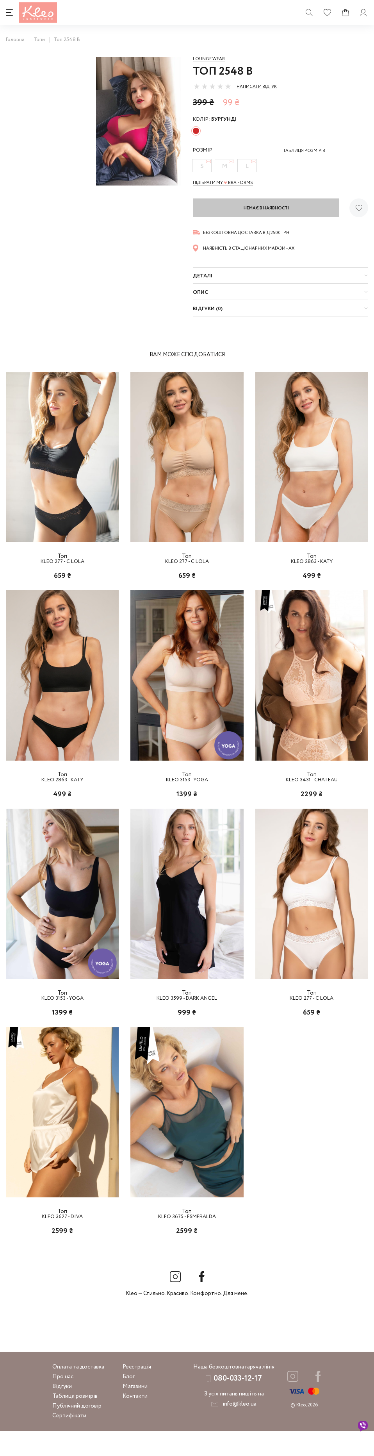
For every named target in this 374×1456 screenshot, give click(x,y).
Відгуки (62, 1411)
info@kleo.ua (239, 1429)
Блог (129, 1401)
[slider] (212, 86)
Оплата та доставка (78, 1392)
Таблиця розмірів (75, 1421)
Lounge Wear (209, 59)
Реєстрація (137, 1392)
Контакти (135, 1421)
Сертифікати (69, 1440)
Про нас (62, 1401)
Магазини (135, 1411)
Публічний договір (77, 1431)
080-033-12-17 (238, 1403)
